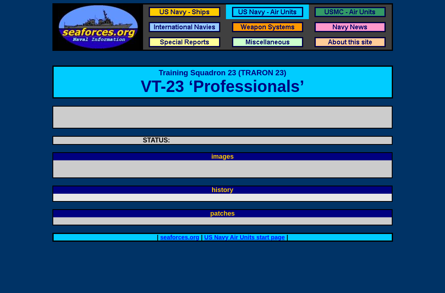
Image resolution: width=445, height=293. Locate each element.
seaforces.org (179, 237)
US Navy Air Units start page (244, 237)
